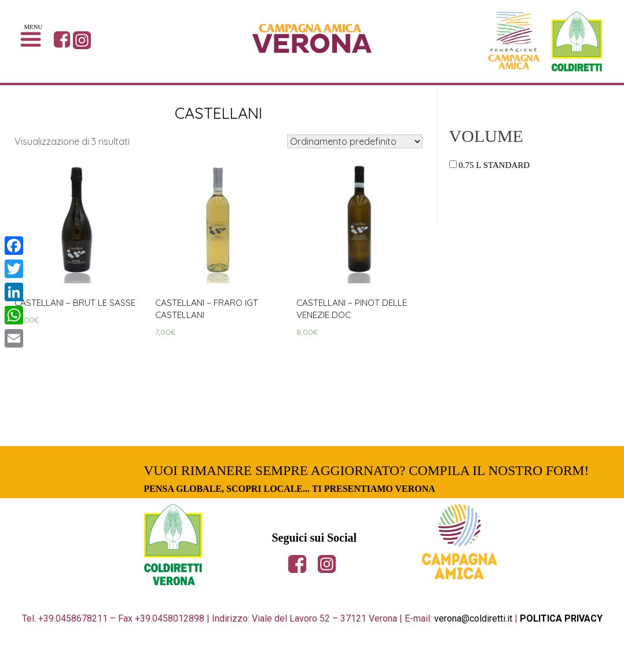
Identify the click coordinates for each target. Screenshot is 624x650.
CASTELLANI (218, 112)
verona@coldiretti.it (473, 622)
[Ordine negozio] (355, 141)
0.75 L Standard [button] (494, 165)
